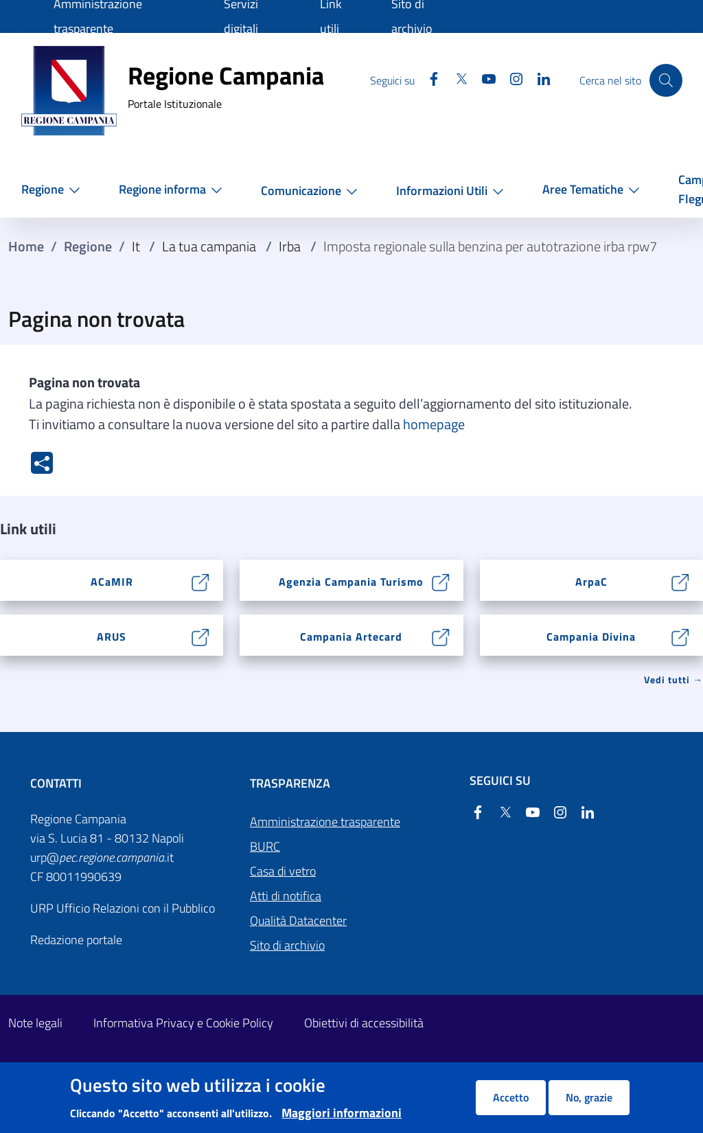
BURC (265, 846)
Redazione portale (76, 939)
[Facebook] (425, 80)
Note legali (35, 1023)
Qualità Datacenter (298, 920)
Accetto (511, 1097)
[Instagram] (508, 80)
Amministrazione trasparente (325, 821)
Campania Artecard (351, 636)
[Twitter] (453, 80)
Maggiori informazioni (341, 1112)
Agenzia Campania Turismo (351, 581)
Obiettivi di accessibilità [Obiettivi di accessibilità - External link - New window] (364, 1023)
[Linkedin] (535, 80)
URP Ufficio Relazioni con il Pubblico (122, 908)
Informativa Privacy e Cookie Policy (183, 1023)
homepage (434, 424)
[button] (53, 189)
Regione (88, 246)
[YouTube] (480, 80)
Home (26, 246)
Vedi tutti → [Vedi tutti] (673, 679)
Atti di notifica (285, 895)
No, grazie (589, 1097)
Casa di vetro (283, 871)
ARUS (111, 636)
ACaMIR (112, 581)
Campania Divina (591, 636)
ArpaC (591, 581)
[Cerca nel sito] (665, 80)
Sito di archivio (287, 945)
